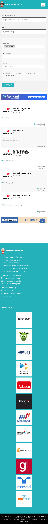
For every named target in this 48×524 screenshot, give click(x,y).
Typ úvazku (7, 53)
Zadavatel (6, 43)
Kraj (4, 27)
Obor (5, 63)
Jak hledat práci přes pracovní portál (15, 266)
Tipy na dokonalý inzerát (10, 278)
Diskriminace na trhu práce (11, 281)
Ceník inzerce (6, 296)
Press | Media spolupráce (11, 284)
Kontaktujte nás (7, 290)
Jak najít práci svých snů (10, 263)
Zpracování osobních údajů (11, 293)
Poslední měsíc (10, 75)
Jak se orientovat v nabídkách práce (14, 268)
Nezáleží (17, 73)
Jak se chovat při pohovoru (11, 260)
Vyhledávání (8, 15)
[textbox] (24, 31)
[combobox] (24, 31)
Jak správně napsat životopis (12, 257)
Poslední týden (29, 73)
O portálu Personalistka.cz (11, 275)
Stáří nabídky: (7, 73)
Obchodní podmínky (8, 288)
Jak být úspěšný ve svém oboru (13, 271)
